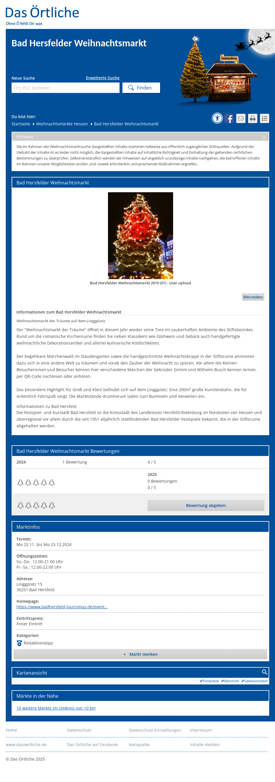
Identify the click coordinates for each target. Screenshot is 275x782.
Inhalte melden (205, 744)
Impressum (201, 730)
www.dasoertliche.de (26, 744)
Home (11, 730)
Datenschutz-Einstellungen (155, 730)
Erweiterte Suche (103, 77)
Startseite (21, 124)
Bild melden (253, 296)
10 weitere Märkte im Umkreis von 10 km (56, 708)
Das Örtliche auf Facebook (92, 744)
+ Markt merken (140, 654)
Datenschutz (79, 730)
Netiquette (139, 744)
